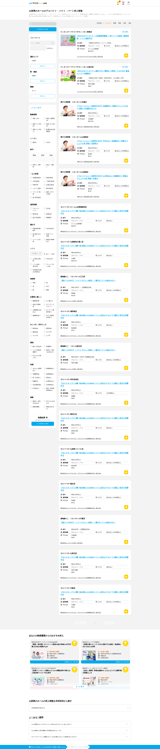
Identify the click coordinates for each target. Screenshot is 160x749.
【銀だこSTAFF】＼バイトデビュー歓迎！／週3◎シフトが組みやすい (88, 350)
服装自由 (35, 332)
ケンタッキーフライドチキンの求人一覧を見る (90, 56)
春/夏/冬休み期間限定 (50, 130)
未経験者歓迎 (37, 177)
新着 (114, 23)
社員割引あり (50, 381)
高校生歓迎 (49, 177)
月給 (51, 155)
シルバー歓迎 (37, 188)
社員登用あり (50, 384)
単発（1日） (36, 118)
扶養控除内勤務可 (37, 229)
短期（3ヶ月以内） (50, 125)
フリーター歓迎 (37, 193)
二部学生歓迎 (50, 181)
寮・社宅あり (37, 377)
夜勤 (47, 290)
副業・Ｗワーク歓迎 (50, 193)
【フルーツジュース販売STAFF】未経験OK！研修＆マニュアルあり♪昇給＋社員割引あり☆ (102, 107)
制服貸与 (35, 381)
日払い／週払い (50, 165)
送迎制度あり (50, 374)
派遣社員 (49, 214)
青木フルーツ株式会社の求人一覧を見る (88, 126)
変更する (42, 66)
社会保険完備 (37, 384)
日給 (42, 155)
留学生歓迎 (49, 188)
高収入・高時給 (37, 165)
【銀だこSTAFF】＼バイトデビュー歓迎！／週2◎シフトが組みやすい (88, 281)
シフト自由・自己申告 (37, 265)
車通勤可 (49, 346)
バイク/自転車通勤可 (37, 351)
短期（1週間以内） (50, 119)
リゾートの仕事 (37, 240)
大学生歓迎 (36, 181)
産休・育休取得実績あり (50, 389)
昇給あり (49, 377)
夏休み (35, 142)
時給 (34, 155)
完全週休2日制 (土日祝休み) (37, 271)
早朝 (34, 282)
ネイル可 (35, 335)
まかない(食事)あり (37, 369)
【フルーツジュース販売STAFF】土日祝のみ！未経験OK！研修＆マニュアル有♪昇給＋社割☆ (102, 177)
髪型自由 (49, 328)
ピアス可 (49, 332)
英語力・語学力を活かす (37, 402)
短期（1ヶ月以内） (37, 125)
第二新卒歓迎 (37, 197)
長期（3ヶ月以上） (37, 130)
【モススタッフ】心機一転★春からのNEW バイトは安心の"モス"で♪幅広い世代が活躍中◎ (94, 212)
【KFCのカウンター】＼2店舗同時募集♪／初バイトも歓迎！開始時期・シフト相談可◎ (103, 37)
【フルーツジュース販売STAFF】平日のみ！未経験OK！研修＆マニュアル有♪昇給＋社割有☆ (102, 142)
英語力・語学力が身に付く (50, 351)
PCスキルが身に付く (37, 356)
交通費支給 (36, 374)
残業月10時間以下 (50, 240)
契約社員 (35, 214)
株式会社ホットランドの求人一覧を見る (72, 301)
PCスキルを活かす (50, 402)
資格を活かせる (50, 407)
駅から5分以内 (37, 346)
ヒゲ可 (48, 335)
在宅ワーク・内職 (50, 235)
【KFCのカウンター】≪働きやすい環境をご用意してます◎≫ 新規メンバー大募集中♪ (103, 72)
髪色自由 (35, 328)
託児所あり (36, 388)
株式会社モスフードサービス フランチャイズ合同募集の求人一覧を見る (81, 231)
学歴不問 (35, 185)
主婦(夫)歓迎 (50, 185)
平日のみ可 (49, 259)
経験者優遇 (36, 406)
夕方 (47, 286)
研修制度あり (50, 368)
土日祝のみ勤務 (37, 260)
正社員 (48, 208)
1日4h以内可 (50, 228)
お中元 (48, 142)
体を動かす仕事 (37, 235)
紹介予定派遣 (37, 217)
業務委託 (49, 217)
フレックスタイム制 (50, 265)
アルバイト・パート (37, 209)
